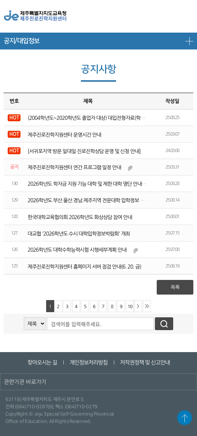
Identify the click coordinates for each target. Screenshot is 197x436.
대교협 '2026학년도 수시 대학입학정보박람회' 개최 (79, 233)
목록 (175, 287)
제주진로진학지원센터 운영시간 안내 (64, 134)
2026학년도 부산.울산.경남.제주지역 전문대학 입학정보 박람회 (90, 200)
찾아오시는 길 (42, 362)
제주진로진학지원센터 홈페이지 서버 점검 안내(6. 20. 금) (84, 266)
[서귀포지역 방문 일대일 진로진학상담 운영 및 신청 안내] (84, 151)
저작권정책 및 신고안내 (145, 362)
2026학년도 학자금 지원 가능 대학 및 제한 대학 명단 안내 (85, 183)
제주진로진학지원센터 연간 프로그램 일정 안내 (74, 167)
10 (129, 306)
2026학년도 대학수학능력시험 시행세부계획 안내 (77, 249)
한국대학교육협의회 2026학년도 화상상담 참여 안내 (80, 217)
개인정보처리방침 (88, 362)
